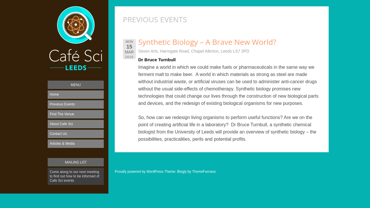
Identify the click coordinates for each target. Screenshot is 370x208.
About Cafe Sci (61, 124)
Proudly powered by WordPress (139, 172)
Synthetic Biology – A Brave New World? (207, 42)
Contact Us (58, 134)
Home (54, 94)
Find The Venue (62, 114)
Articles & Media (62, 144)
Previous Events (62, 104)
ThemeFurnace (203, 172)
